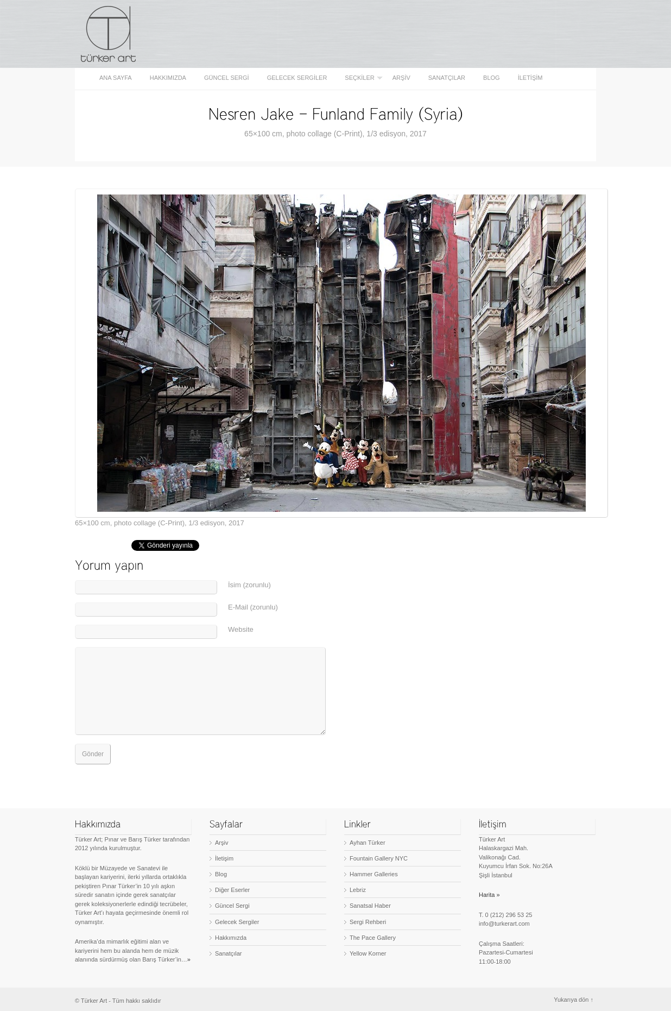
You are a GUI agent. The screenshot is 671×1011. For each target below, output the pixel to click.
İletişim (530, 78)
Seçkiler (360, 78)
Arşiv (401, 78)
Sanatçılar (446, 78)
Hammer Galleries (374, 874)
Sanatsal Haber (370, 905)
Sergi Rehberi (368, 922)
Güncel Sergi (226, 78)
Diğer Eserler (232, 890)
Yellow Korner (368, 953)
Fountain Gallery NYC (379, 858)
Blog (491, 78)
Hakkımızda (168, 78)
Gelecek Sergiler (297, 78)
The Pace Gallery (373, 937)
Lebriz (358, 890)
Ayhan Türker (367, 842)
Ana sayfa (115, 78)
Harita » (489, 894)
